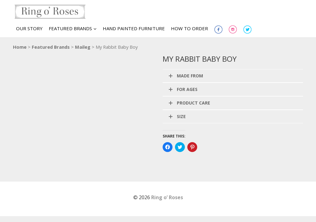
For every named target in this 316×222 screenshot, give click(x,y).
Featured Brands (51, 47)
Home (20, 47)
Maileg (82, 47)
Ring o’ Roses (167, 197)
